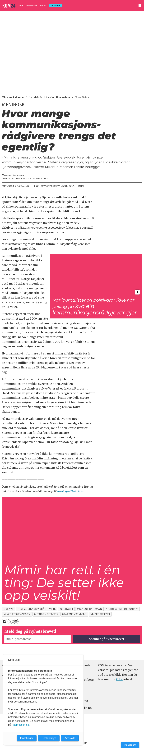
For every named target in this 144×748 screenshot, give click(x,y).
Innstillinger (130, 745)
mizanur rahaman (89, 609)
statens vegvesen (74, 614)
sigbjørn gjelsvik (46, 614)
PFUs (119, 679)
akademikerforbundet (122, 609)
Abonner (55, 5)
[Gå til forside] (9, 6)
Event (43, 5)
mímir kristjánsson (17, 614)
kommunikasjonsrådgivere (37, 609)
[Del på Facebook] (4, 621)
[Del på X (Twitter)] (10, 621)
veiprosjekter (100, 614)
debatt (9, 609)
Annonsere (32, 5)
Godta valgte (49, 738)
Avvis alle (70, 738)
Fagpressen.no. (21, 724)
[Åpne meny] (140, 5)
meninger (66, 609)
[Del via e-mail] (16, 621)
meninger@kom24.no (70, 491)
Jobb (21, 5)
